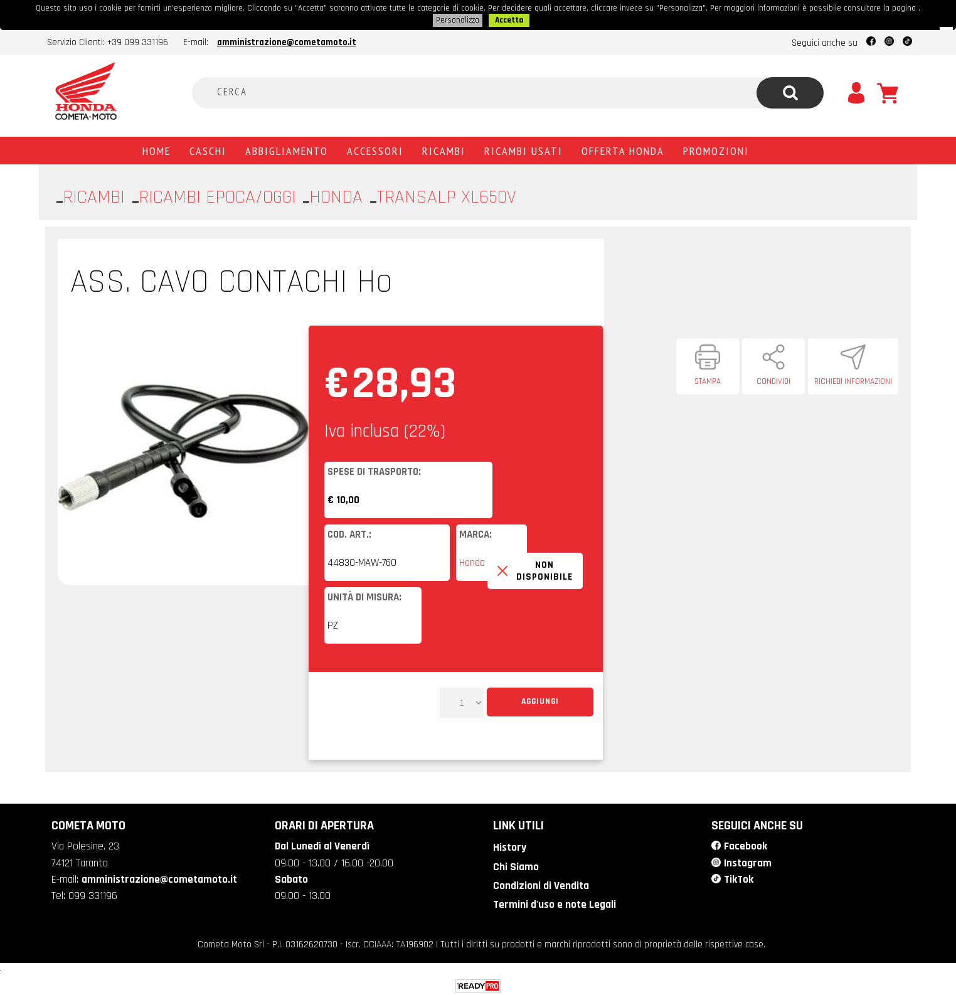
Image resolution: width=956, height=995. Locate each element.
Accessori (375, 149)
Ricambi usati (523, 149)
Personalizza (457, 19)
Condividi (773, 380)
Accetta (509, 19)
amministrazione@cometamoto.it (286, 41)
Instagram (748, 861)
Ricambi (443, 149)
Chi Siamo (514, 864)
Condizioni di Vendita (539, 883)
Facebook (745, 844)
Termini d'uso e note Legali (553, 901)
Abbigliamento (286, 149)
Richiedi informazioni (853, 380)
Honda (472, 561)
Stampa (707, 380)
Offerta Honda (623, 149)
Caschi (207, 149)
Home (156, 149)
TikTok (738, 876)
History (508, 846)
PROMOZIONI (716, 149)
